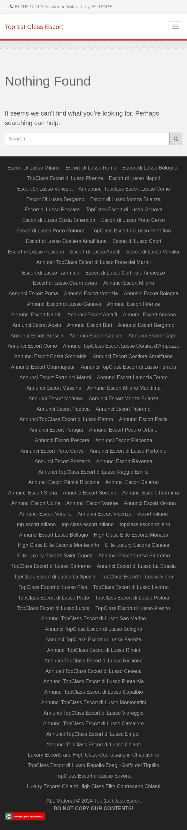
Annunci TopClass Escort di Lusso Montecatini (93, 702)
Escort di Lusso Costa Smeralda (58, 220)
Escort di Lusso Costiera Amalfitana (66, 241)
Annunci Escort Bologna (151, 293)
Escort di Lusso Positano (36, 251)
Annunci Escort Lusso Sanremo (134, 555)
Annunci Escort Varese (92, 503)
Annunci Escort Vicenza (104, 514)
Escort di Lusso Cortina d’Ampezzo (125, 272)
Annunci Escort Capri (152, 335)
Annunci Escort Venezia (91, 293)
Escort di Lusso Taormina (50, 272)
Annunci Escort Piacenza (123, 440)
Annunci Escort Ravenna (124, 461)
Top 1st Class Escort (34, 26)
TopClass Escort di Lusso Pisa (52, 587)
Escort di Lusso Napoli (134, 178)
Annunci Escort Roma (33, 293)
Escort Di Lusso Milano (33, 167)
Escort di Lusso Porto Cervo (133, 220)
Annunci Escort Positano (62, 461)
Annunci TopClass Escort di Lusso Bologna (93, 629)
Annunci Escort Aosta (36, 325)
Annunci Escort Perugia (56, 430)
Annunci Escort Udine (35, 503)
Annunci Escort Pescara (62, 440)
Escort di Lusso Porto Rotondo (51, 230)
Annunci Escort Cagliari (95, 335)
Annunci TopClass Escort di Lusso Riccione (93, 660)
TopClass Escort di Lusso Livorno (131, 587)
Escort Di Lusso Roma (91, 167)
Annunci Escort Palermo (123, 409)
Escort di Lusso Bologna (150, 167)
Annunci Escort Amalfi (92, 314)
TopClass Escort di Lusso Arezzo (133, 608)
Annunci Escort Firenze (133, 304)
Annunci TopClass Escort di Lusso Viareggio (93, 713)
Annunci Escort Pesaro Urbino (123, 430)
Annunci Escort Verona (150, 503)
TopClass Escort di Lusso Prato (53, 597)
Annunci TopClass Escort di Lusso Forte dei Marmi (93, 262)
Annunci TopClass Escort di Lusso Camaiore (93, 723)
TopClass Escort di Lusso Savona (93, 776)
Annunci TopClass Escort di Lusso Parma (66, 419)
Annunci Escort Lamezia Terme (132, 377)
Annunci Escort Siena (32, 492)
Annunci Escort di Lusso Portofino (128, 451)
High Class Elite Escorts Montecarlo (58, 545)
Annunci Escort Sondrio (89, 492)
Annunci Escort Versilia (45, 514)
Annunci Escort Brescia (37, 335)
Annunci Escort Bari (89, 325)
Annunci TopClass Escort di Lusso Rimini (93, 650)
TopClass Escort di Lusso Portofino (131, 230)
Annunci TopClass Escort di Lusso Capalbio (93, 692)
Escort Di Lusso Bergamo (55, 199)
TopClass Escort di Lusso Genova (124, 209)
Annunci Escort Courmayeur (43, 367)
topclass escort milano (145, 524)
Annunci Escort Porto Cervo (51, 451)
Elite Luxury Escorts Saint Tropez (54, 555)
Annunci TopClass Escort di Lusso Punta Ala (93, 681)
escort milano (152, 514)
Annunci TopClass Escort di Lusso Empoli (93, 734)
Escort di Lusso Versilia (152, 251)
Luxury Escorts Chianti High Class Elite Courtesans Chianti (93, 786)
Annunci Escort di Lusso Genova (64, 304)
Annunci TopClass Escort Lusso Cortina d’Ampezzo (121, 346)
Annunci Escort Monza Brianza (124, 398)
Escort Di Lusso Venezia (45, 189)
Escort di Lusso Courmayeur (65, 283)
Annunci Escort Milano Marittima (123, 388)
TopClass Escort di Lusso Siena (137, 576)
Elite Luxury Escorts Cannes (137, 545)
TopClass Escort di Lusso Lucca (53, 608)
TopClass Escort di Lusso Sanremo (51, 566)
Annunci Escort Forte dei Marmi (55, 377)
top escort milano (36, 524)
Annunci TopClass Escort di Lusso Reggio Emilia (93, 472)
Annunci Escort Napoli (36, 314)
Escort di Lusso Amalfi (95, 251)
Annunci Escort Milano (128, 283)
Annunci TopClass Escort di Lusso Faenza (93, 639)
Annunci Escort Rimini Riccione (63, 482)
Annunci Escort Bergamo (146, 325)
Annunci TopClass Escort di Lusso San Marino (93, 618)
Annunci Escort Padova (63, 409)
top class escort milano (88, 524)
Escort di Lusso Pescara (52, 209)
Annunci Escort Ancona (149, 314)
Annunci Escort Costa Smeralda (50, 356)
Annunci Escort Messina (54, 388)
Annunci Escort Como (32, 346)
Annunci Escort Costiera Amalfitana (133, 356)
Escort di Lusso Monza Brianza (125, 199)
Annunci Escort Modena (55, 398)
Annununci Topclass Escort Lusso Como (124, 189)
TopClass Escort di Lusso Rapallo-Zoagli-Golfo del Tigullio (93, 765)
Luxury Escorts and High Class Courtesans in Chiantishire (93, 755)
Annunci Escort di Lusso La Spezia (136, 566)
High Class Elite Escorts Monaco (131, 535)
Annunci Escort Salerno (132, 482)
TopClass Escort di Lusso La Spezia (54, 576)
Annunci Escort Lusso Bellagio (53, 535)
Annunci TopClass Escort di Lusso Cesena (93, 671)
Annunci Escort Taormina (150, 492)
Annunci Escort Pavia (143, 419)
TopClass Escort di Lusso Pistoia (132, 597)
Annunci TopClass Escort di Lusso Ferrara (128, 367)
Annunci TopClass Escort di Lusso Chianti (93, 744)
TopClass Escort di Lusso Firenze (65, 178)
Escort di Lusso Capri (137, 241)
